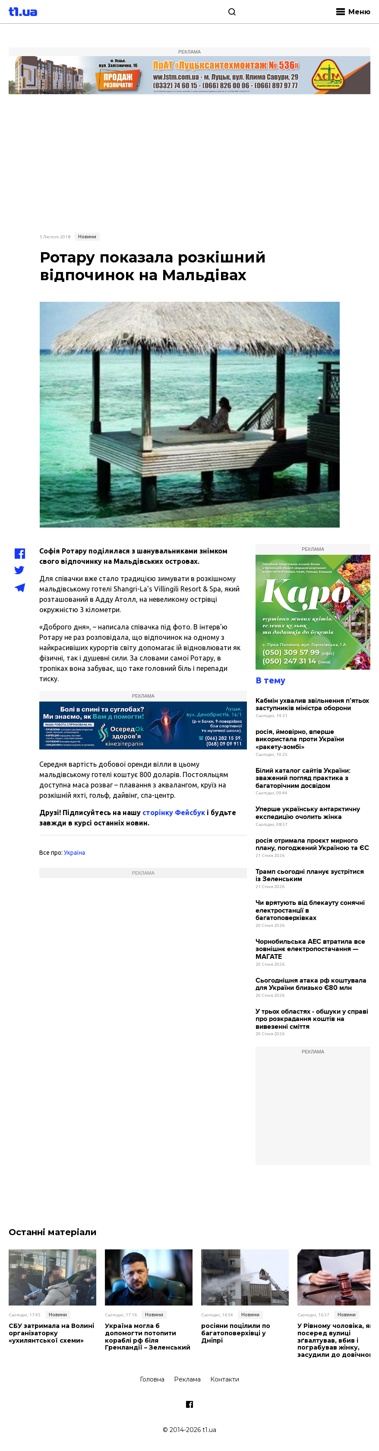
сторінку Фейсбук (173, 812)
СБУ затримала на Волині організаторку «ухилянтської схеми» (51, 1333)
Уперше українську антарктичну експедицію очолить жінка (308, 813)
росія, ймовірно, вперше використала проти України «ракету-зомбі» (300, 739)
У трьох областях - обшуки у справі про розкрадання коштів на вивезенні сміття (312, 1019)
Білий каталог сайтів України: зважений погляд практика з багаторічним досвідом (303, 778)
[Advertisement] (189, 162)
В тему (270, 680)
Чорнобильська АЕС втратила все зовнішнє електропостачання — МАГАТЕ (310, 949)
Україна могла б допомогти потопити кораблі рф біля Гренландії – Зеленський (147, 1336)
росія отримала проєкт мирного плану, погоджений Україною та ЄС (312, 844)
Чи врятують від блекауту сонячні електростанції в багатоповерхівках (310, 910)
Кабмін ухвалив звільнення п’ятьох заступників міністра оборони (312, 704)
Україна (74, 852)
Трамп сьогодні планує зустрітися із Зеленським (310, 875)
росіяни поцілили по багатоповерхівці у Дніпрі (235, 1333)
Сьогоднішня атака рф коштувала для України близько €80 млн (311, 984)
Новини (87, 236)
